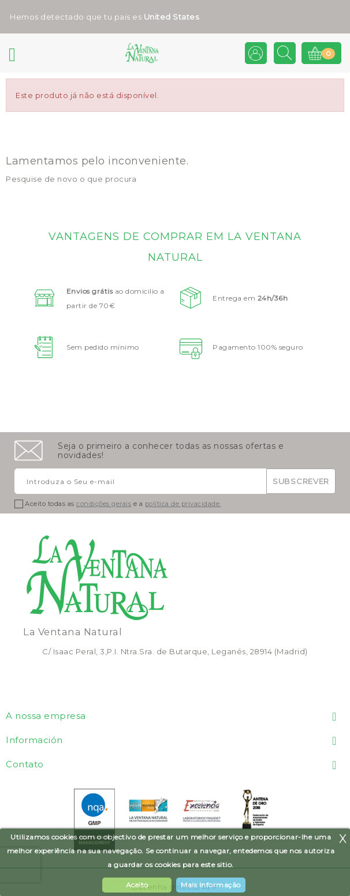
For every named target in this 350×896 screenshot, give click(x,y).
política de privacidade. (183, 504)
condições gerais (103, 504)
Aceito (137, 884)
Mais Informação (211, 884)
